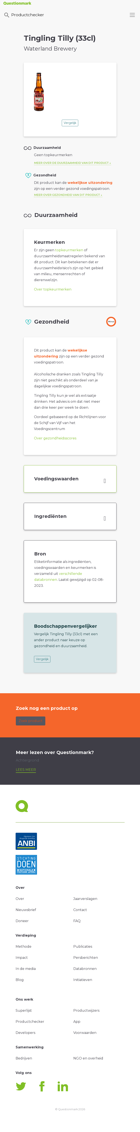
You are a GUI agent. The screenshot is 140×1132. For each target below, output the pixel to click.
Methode (23, 947)
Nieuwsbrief (26, 910)
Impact (22, 958)
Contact (80, 910)
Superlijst (24, 1010)
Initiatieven (82, 980)
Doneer (22, 921)
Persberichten (85, 958)
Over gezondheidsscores (55, 438)
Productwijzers (86, 1010)
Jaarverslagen (85, 899)
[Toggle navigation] (132, 15)
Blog (20, 980)
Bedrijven (24, 1058)
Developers (25, 1033)
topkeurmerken (69, 250)
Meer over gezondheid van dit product (67, 194)
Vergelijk (70, 123)
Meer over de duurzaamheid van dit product (71, 162)
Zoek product (31, 721)
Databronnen (85, 969)
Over (20, 899)
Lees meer (26, 770)
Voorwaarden (84, 1033)
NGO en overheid (88, 1058)
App (76, 1022)
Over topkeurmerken (52, 289)
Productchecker (23, 15)
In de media (26, 969)
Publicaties (82, 947)
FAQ (77, 921)
